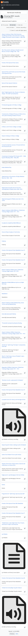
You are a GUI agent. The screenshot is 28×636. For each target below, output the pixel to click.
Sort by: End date (10, 27)
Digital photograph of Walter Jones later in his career (13, 199)
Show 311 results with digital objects (18, 30)
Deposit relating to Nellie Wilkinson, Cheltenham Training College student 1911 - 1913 (13, 210)
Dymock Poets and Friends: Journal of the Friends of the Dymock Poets (13, 72)
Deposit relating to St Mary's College (10, 136)
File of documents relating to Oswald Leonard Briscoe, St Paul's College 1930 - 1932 (12, 50)
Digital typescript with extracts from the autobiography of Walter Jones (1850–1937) (12, 188)
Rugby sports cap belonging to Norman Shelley (13, 475)
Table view (19, 25)
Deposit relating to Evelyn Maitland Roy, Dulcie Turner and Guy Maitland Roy (13, 303)
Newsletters (5, 293)
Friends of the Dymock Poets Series (10, 62)
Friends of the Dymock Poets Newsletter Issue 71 (13, 513)
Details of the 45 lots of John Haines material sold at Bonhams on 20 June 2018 (13, 464)
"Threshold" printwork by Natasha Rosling (12, 323)
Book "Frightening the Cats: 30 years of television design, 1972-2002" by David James (13, 92)
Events (3, 484)
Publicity (4, 241)
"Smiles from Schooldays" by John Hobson (12, 587)
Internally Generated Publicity (9, 314)
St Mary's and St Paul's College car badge (11, 126)
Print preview (4, 25)
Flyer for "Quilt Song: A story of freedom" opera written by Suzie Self (13, 356)
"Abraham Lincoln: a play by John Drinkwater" (12, 380)
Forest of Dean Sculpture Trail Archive (11, 232)
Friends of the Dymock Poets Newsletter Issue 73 (13, 260)
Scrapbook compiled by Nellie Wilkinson (11, 223)
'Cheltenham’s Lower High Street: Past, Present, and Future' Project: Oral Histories (13, 523)
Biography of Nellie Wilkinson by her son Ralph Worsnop (13, 283)
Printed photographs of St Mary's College (11, 105)
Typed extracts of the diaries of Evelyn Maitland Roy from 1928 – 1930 (13, 177)
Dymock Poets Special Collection (9, 83)
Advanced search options (9, 21)
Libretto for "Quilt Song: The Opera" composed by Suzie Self (13, 345)
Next (17, 633)
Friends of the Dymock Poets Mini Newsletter (12, 503)
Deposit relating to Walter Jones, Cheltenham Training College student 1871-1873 (12, 270)
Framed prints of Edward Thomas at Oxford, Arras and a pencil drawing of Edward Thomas (14, 114)
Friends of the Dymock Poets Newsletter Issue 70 (13, 390)
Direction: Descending (21, 27)
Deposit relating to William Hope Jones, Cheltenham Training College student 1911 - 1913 (13, 332)
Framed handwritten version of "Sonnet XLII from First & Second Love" (13, 145)
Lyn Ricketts (4, 534)
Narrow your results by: (14, 12)
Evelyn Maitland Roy (6, 167)
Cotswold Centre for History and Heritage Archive (13, 399)
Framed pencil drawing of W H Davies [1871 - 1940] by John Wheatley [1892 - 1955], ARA (14, 156)
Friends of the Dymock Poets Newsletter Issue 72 (13, 250)
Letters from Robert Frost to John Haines (11, 454)
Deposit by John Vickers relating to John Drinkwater (14, 445)
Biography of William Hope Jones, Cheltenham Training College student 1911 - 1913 (13, 368)
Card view (13, 25)
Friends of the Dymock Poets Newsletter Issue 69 (13, 578)
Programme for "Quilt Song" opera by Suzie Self (13, 493)
